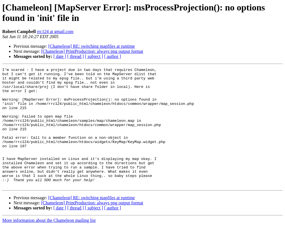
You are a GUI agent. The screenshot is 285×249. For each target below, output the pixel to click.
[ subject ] (94, 56)
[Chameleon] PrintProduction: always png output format (92, 51)
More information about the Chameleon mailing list (49, 244)
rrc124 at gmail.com (55, 31)
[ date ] (59, 56)
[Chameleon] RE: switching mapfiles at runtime (91, 46)
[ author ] (112, 56)
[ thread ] (75, 56)
